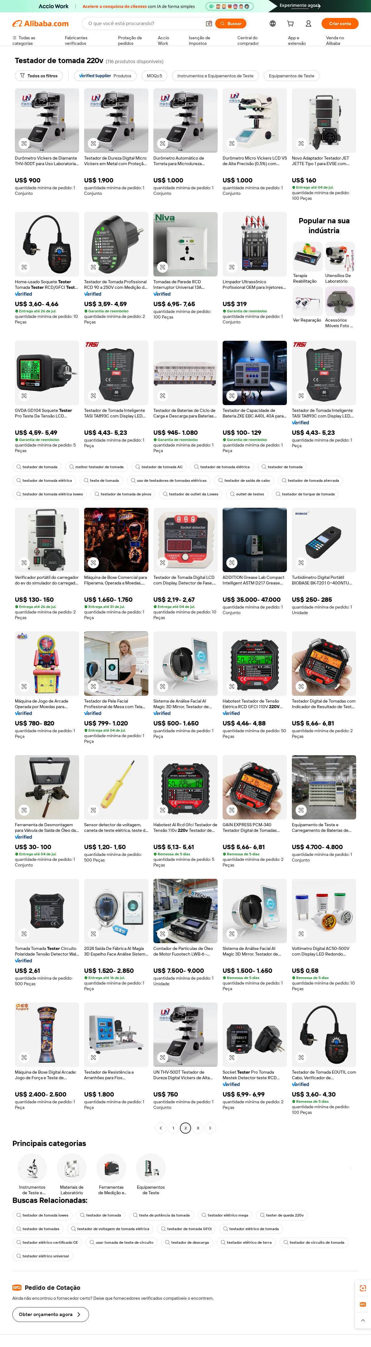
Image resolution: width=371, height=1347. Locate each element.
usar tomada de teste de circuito (121, 1242)
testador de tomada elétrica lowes (49, 494)
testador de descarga (187, 1242)
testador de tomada (37, 466)
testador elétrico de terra (246, 1242)
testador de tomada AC (158, 466)
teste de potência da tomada (161, 1215)
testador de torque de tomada (305, 494)
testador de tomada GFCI (186, 1228)
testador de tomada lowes (42, 1215)
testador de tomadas (37, 1228)
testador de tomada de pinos (123, 494)
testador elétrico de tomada (251, 1228)
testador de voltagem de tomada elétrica (110, 1228)
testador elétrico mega (225, 1215)
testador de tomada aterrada (310, 480)
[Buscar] (230, 23)
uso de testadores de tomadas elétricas (169, 480)
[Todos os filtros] (39, 76)
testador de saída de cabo (244, 480)
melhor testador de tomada (96, 466)
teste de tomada (101, 480)
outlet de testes (247, 494)
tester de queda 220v (282, 1215)
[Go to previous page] (160, 1128)
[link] (363, 1288)
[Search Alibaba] (144, 23)
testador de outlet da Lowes (190, 494)
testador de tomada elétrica (222, 466)
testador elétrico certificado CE (47, 1242)
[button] (209, 23)
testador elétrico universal (42, 1256)
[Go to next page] (210, 1128)
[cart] (291, 24)
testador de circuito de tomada (314, 1242)
